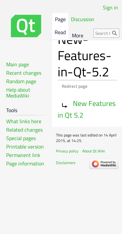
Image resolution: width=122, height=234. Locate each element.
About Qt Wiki (93, 151)
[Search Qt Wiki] (106, 33)
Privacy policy (67, 151)
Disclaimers (65, 163)
